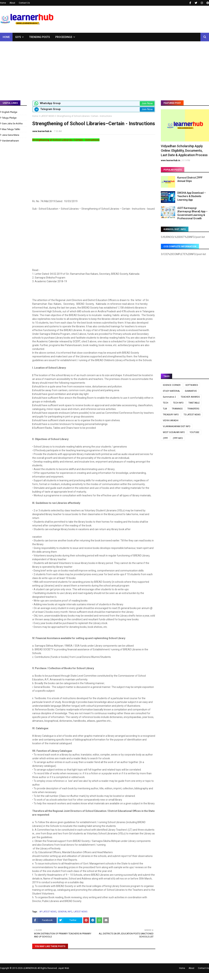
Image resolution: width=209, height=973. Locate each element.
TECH (165, 403)
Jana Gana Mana (10, 135)
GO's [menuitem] (18, 37)
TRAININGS (177, 408)
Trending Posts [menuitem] (39, 37)
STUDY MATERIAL (171, 391)
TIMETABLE (194, 403)
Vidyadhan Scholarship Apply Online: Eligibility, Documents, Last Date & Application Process (184, 150)
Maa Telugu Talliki (11, 129)
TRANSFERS (193, 408)
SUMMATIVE (191, 391)
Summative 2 (169, 397)
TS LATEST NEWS (192, 414)
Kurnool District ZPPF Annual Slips (190, 179)
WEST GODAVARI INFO (174, 432)
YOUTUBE (194, 432)
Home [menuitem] (6, 37)
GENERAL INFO (65, 911)
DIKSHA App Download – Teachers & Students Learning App (191, 196)
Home (3, 3)
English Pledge (9, 112)
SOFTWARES (191, 385)
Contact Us (24, 3)
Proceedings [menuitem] (63, 37)
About (12, 3)
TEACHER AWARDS (190, 397)
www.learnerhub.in (42, 131)
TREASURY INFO (171, 414)
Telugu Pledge (9, 117)
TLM (165, 408)
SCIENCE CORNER (172, 385)
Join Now (147, 103)
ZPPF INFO (178, 438)
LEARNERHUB (30, 968)
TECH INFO (178, 403)
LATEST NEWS (47, 116)
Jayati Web (63, 968)
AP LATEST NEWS (47, 911)
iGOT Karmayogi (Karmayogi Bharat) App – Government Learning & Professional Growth (192, 213)
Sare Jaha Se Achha (12, 123)
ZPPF (165, 438)
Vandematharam (10, 140)
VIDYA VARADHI (170, 420)
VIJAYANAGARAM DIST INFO (176, 426)
